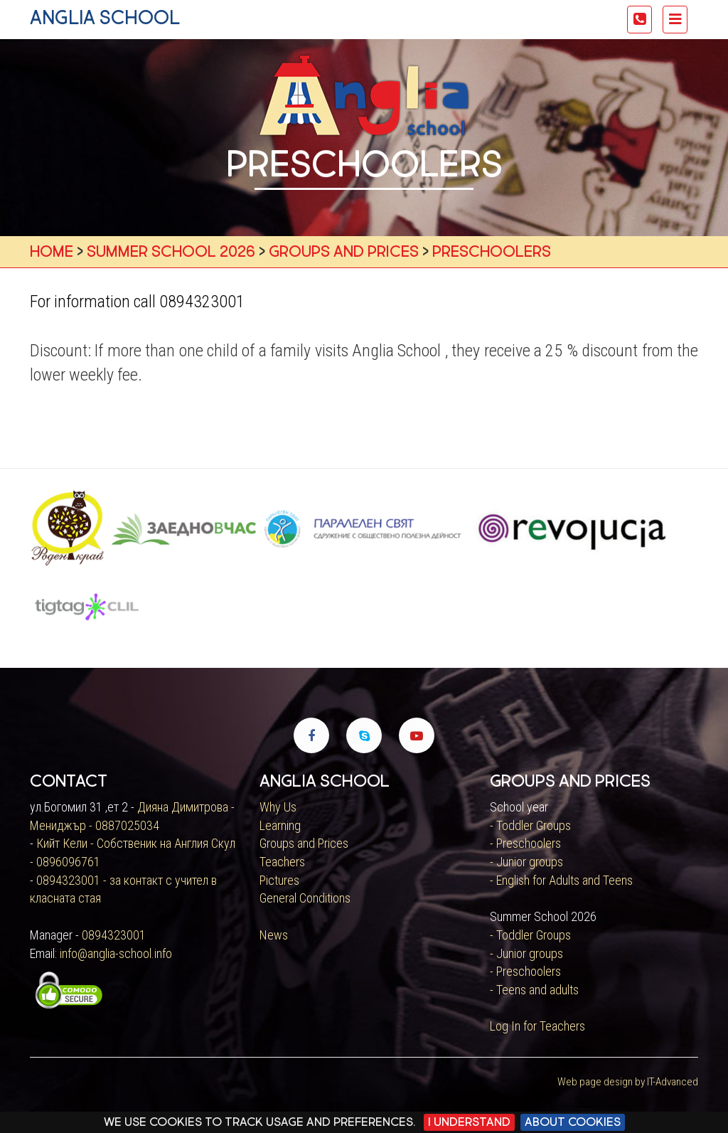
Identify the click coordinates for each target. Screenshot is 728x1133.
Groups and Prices (303, 843)
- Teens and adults (534, 989)
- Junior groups (526, 861)
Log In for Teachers (537, 1025)
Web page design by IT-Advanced (627, 1081)
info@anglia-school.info (116, 953)
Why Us (277, 806)
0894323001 (114, 934)
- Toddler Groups (530, 825)
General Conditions (304, 897)
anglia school (105, 17)
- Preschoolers (525, 843)
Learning (280, 825)
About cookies (573, 1122)
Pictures (279, 880)
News (273, 934)
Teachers (282, 861)
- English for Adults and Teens (561, 880)
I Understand (469, 1122)
